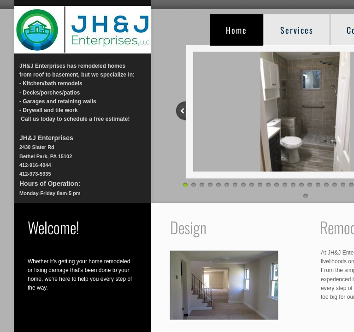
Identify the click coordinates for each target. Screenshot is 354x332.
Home (236, 30)
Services (296, 30)
